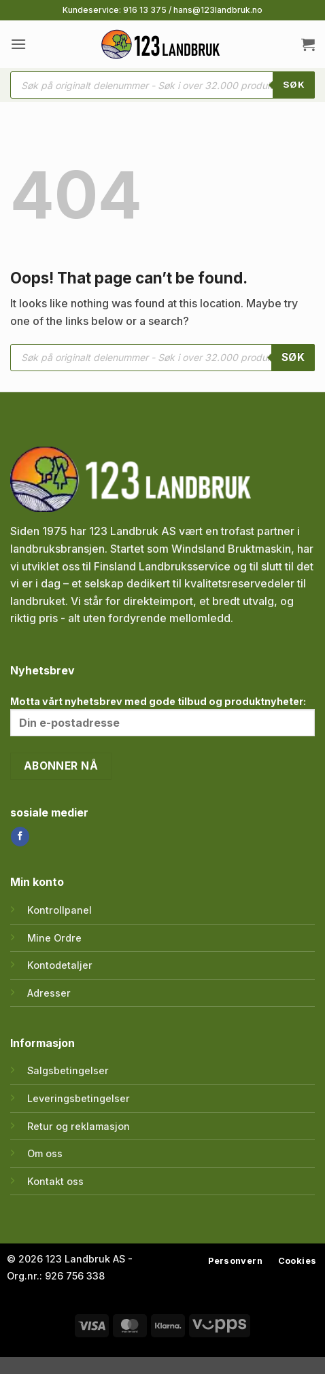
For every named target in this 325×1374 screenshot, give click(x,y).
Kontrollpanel (59, 910)
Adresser (49, 993)
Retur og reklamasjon (78, 1126)
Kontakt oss (55, 1181)
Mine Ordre (54, 938)
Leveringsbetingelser (78, 1098)
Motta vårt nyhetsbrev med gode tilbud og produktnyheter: (162, 715)
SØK (294, 84)
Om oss (45, 1153)
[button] (18, 44)
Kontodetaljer (59, 965)
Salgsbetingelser (68, 1070)
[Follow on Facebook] (20, 836)
